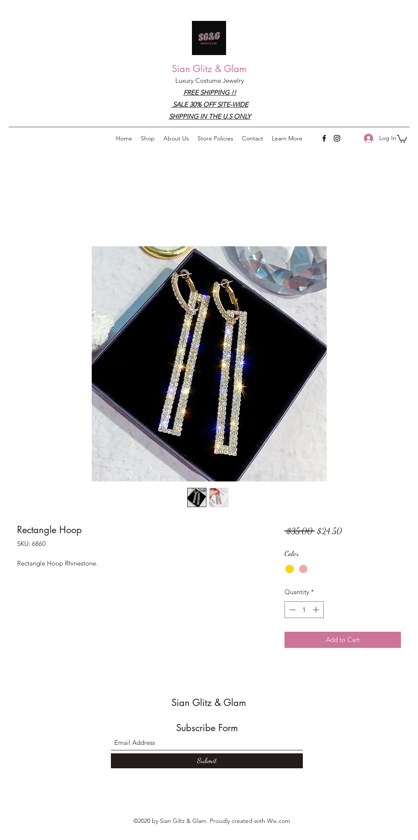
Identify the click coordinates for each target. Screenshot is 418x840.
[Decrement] (291, 610)
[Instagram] (337, 138)
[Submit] (207, 760)
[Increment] (316, 610)
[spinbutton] (304, 610)
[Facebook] (324, 138)
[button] (287, 138)
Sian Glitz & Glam (209, 69)
